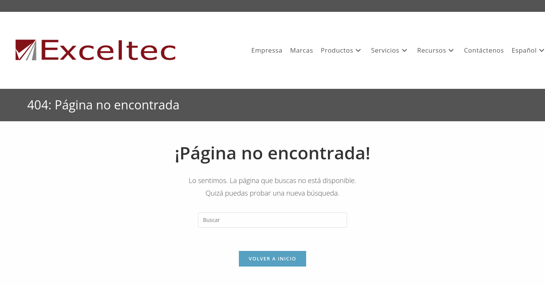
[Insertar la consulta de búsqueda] (272, 220)
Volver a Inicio (272, 258)
